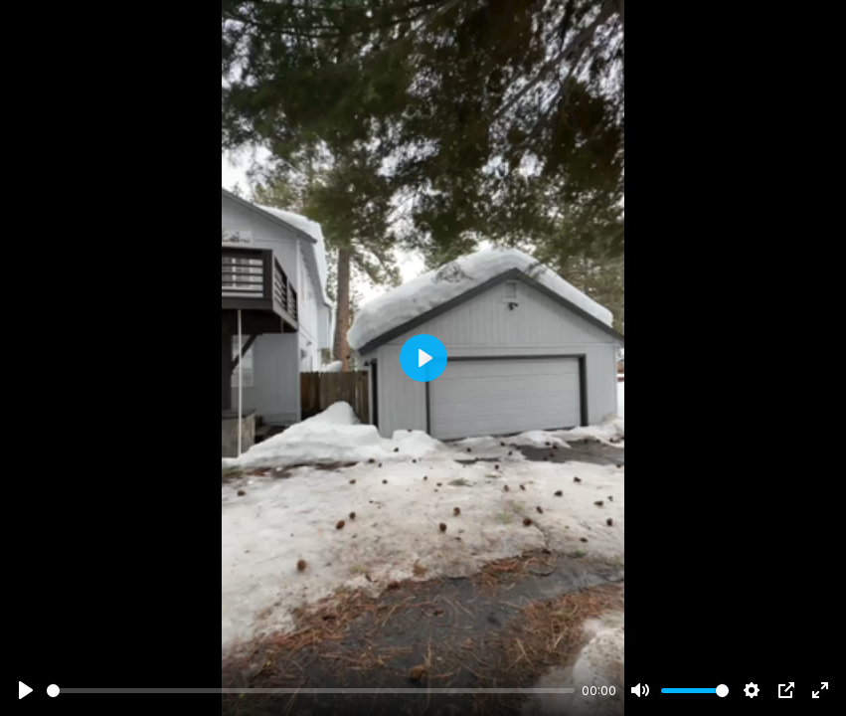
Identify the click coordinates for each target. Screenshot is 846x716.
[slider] (311, 690)
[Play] (26, 690)
